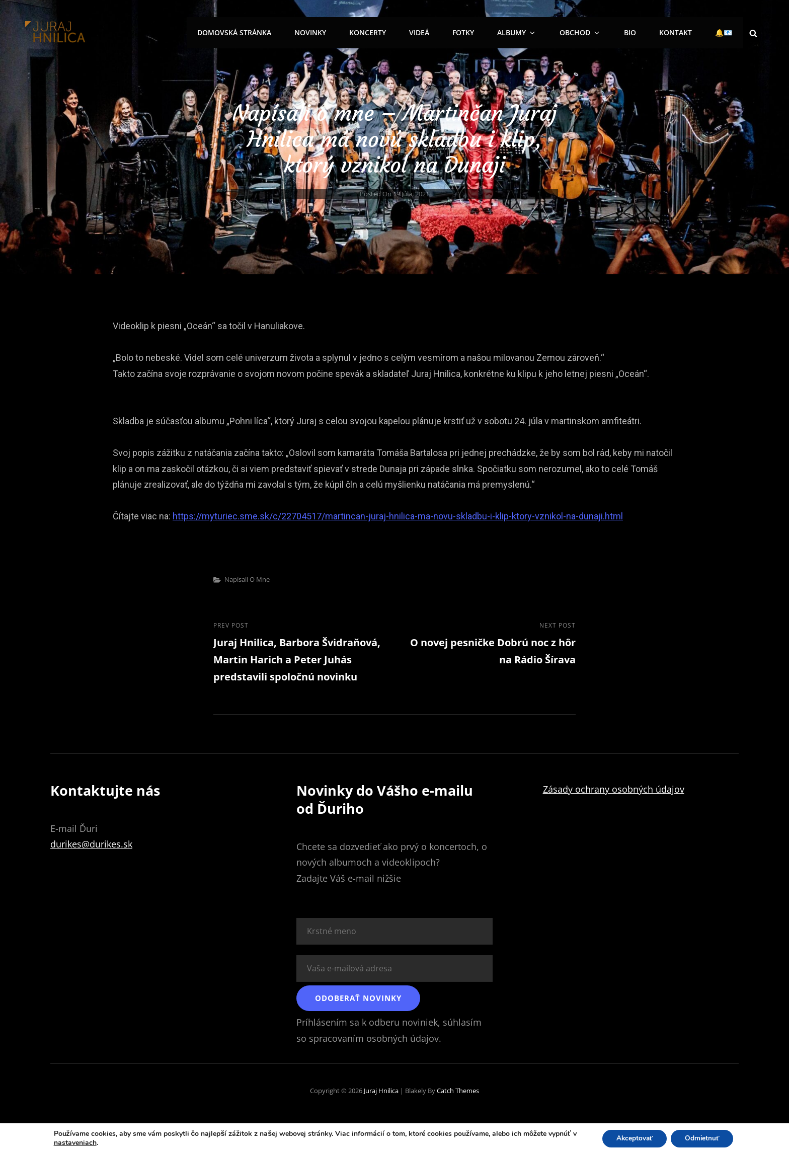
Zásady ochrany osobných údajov (613, 790)
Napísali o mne (247, 579)
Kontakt (680, 32)
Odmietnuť (704, 1138)
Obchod (593, 32)
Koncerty (395, 32)
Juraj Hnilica (381, 1091)
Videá (444, 32)
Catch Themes (458, 1091)
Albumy (536, 32)
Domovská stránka (268, 32)
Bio (638, 32)
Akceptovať (633, 1138)
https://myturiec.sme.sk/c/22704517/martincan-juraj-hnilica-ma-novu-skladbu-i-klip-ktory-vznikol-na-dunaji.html (398, 516)
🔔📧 (725, 32)
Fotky (485, 32)
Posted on (394, 193)
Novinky (341, 32)
